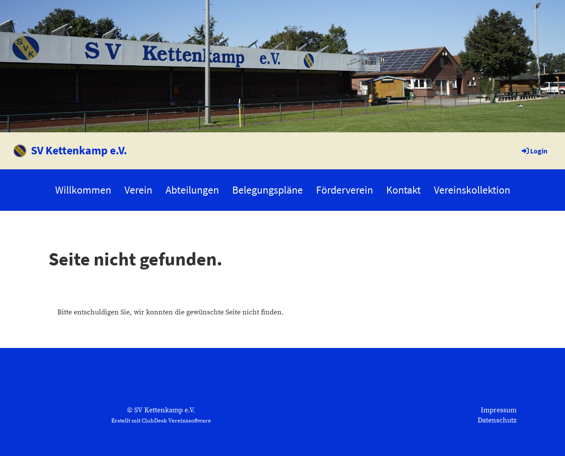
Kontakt (403, 190)
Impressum (498, 410)
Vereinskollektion (472, 190)
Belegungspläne (267, 190)
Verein (138, 190)
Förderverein (344, 190)
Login (533, 150)
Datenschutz (497, 420)
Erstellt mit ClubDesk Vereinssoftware (161, 420)
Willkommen (83, 190)
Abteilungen (192, 190)
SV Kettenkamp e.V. (79, 150)
